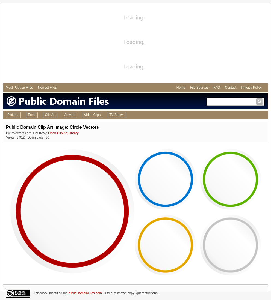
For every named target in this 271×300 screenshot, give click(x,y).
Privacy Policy (251, 87)
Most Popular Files (19, 87)
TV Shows (116, 115)
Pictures (13, 115)
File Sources (199, 87)
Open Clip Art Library (63, 133)
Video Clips (92, 115)
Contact (230, 87)
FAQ (216, 87)
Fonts (32, 115)
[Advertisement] (135, 44)
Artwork (69, 115)
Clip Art (50, 115)
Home (180, 87)
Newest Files (47, 87)
